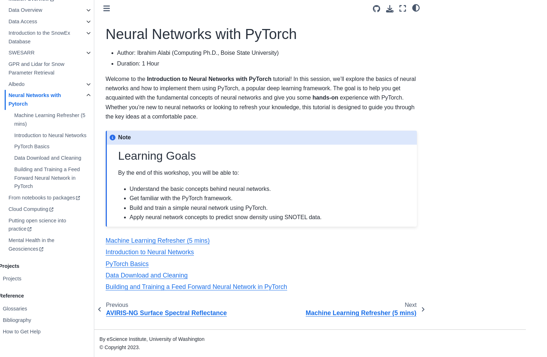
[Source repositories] (376, 9)
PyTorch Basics (59, 146)
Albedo (44, 84)
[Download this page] (389, 9)
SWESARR (49, 53)
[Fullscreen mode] (402, 8)
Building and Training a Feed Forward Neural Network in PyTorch (75, 178)
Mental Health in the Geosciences (59, 244)
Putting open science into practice (65, 225)
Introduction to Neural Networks (78, 135)
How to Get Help (49, 331)
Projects (39, 278)
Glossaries (42, 309)
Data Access (50, 21)
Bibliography (44, 320)
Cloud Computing (56, 209)
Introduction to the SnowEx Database (67, 37)
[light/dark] (416, 7)
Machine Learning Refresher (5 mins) (77, 119)
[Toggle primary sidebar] (134, 8)
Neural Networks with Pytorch (62, 99)
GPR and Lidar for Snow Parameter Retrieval (64, 68)
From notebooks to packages (69, 198)
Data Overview (53, 10)
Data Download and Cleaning (75, 158)
